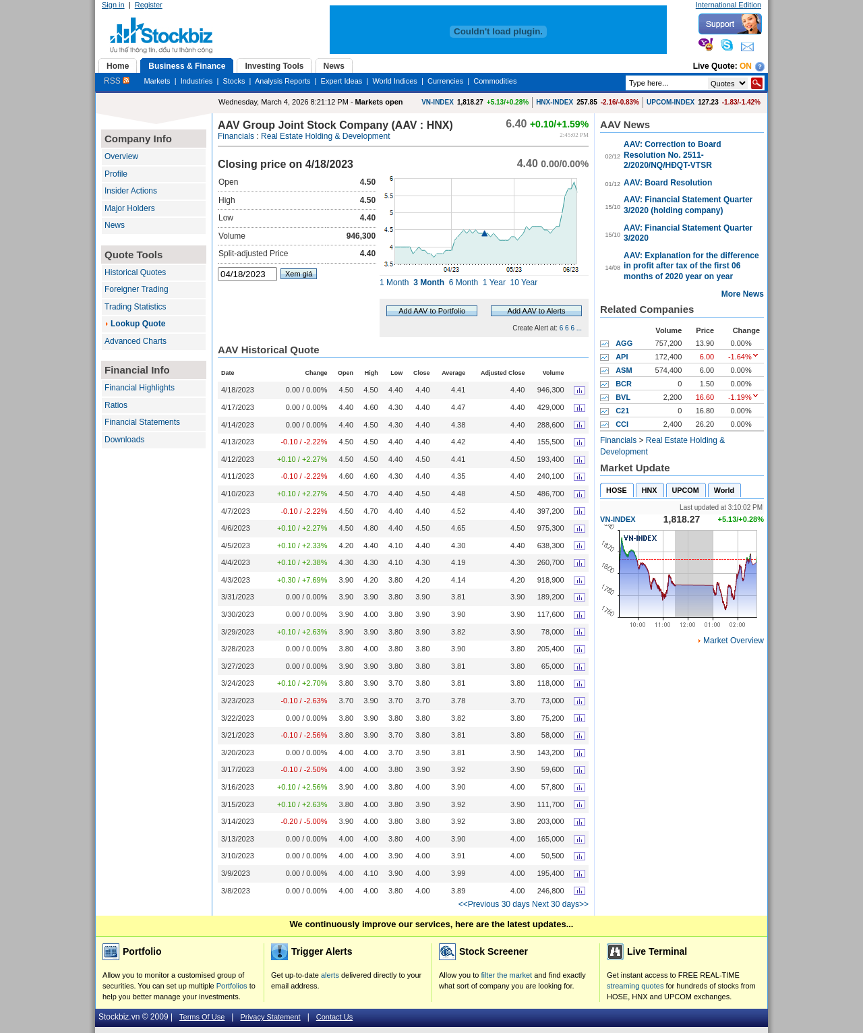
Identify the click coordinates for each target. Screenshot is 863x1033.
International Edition (728, 5)
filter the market (506, 975)
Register (148, 5)
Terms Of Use (202, 1017)
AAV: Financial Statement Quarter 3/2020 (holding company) (688, 205)
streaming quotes (635, 986)
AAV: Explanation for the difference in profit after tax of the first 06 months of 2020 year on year (691, 266)
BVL (623, 397)
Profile (116, 174)
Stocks (233, 81)
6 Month (463, 282)
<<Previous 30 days (494, 904)
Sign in (113, 5)
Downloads (124, 439)
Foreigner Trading (137, 289)
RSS (116, 81)
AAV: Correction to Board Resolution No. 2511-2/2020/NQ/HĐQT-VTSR (672, 155)
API (622, 357)
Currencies (445, 81)
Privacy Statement (270, 1017)
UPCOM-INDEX (670, 102)
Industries (197, 81)
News (115, 225)
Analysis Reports (283, 81)
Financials (236, 136)
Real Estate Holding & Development (325, 136)
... (579, 328)
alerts (330, 975)
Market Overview (733, 640)
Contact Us (334, 1017)
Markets (157, 81)
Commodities (494, 81)
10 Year (524, 282)
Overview (121, 156)
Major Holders (130, 208)
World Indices (394, 81)
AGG (624, 343)
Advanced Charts (136, 341)
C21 (622, 411)
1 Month (394, 282)
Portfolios (231, 986)
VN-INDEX (437, 102)
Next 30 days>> (560, 904)
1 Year (494, 282)
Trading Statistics (136, 307)
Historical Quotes (135, 272)
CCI (622, 424)
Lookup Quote (138, 323)
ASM (624, 370)
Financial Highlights (140, 387)
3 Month (428, 282)
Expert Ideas (342, 81)
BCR (624, 384)
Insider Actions (131, 191)
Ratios (116, 405)
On (746, 66)
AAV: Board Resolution (668, 182)
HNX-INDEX (554, 102)
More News (742, 294)
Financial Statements (142, 422)
